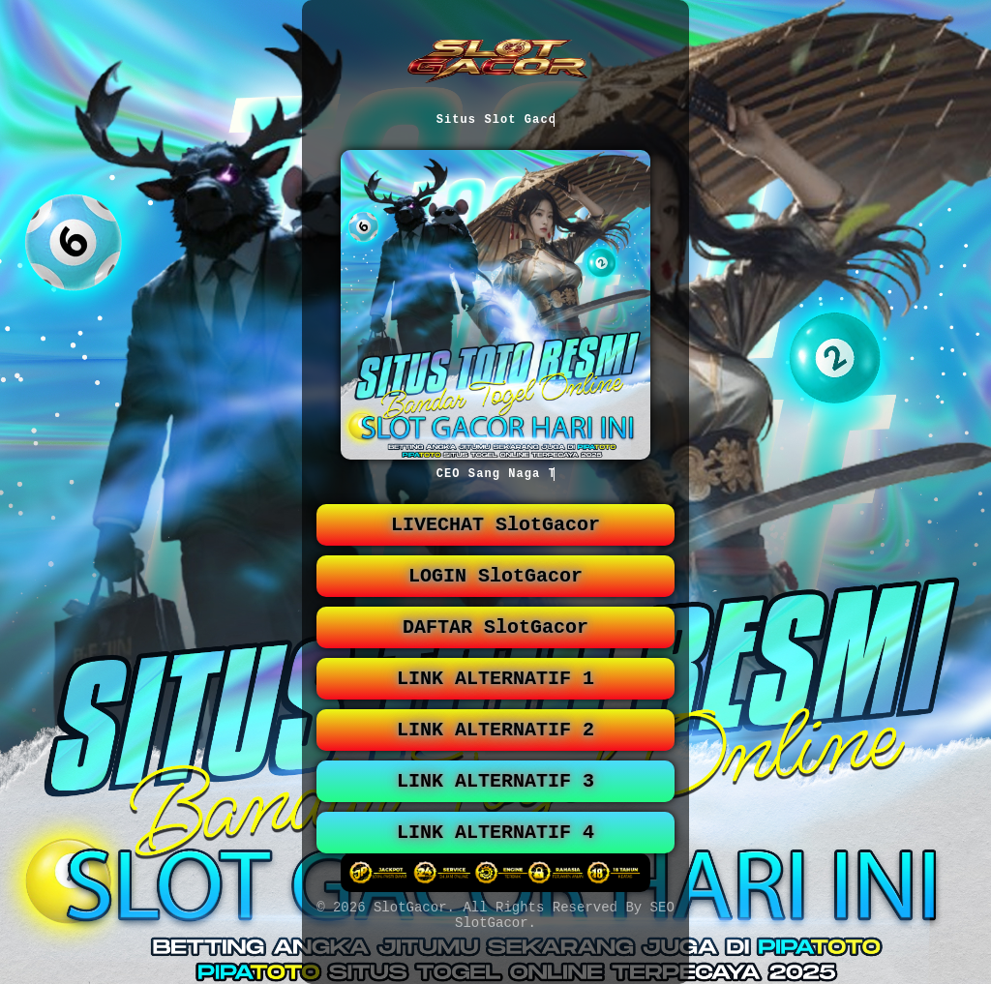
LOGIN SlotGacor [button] (495, 588)
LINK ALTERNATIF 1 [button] (495, 698)
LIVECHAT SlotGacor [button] (495, 533)
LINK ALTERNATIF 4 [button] (495, 863)
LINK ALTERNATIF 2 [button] (495, 753)
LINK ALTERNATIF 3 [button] (495, 808)
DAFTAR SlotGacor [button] (495, 643)
